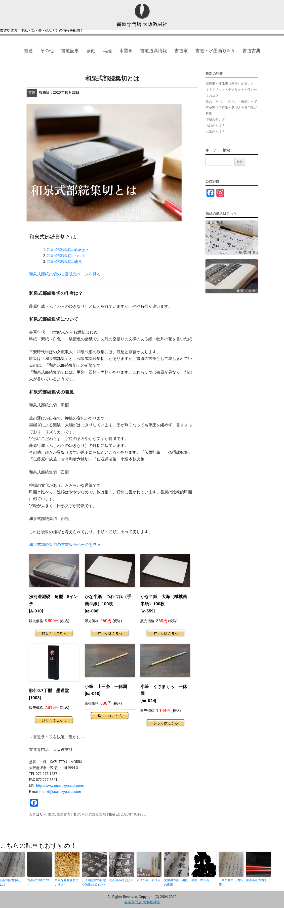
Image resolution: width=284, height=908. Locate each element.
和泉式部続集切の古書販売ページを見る (65, 274)
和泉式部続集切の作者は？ (68, 250)
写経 (107, 50)
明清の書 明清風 (149, 880)
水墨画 (126, 50)
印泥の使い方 (215, 119)
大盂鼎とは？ (215, 131)
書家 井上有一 (201, 880)
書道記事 (70, 50)
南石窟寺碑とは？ (121, 880)
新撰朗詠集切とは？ (10, 882)
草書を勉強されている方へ (67, 882)
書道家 (181, 50)
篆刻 (90, 50)
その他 (47, 50)
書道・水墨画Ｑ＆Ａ (215, 50)
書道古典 (251, 50)
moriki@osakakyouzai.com (60, 792)
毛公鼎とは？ (215, 125)
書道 (28, 50)
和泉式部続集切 (94, 814)
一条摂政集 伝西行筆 (231, 882)
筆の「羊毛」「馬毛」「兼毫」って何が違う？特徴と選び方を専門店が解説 (231, 107)
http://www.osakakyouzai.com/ (60, 786)
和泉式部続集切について (66, 256)
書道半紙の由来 (256, 880)
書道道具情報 (153, 50)
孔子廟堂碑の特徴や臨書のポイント (94, 882)
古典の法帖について (39, 882)
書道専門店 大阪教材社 (142, 24)
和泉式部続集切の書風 (64, 262)
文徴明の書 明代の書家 (176, 882)
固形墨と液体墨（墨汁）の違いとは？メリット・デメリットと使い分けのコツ (231, 89)
